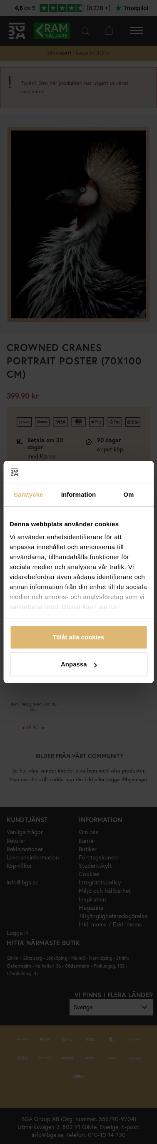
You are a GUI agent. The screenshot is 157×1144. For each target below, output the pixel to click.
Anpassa (79, 664)
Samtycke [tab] (28, 494)
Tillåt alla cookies (79, 637)
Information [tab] (78, 494)
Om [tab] (128, 494)
